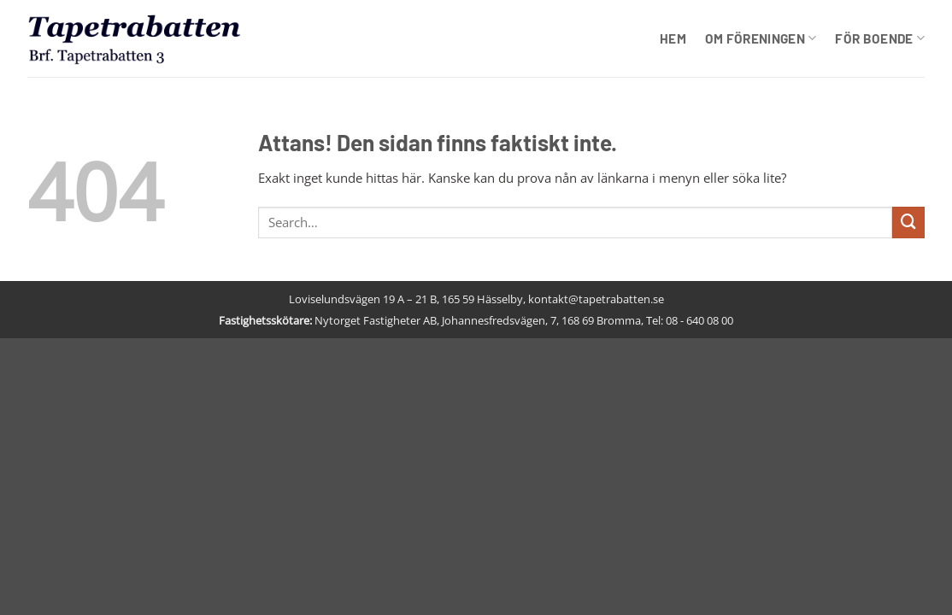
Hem (673, 38)
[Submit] (908, 223)
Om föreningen (761, 38)
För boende (880, 38)
